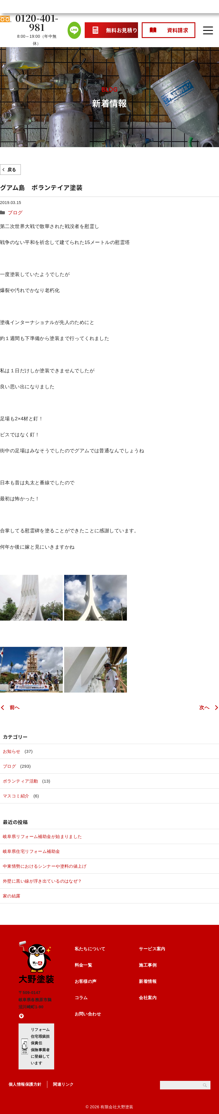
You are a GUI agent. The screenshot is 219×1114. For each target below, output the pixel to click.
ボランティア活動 (20, 781)
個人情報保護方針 (25, 1084)
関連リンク (63, 1084)
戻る (11, 169)
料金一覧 (83, 965)
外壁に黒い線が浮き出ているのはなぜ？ (42, 881)
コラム (81, 997)
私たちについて (90, 948)
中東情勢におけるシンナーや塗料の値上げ (44, 866)
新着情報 (148, 981)
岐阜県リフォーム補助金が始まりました (42, 836)
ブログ (15, 212)
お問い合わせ (88, 1013)
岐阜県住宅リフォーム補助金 (31, 851)
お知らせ (12, 751)
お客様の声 (86, 981)
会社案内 (148, 997)
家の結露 (12, 895)
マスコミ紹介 (16, 795)
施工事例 (148, 965)
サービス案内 (152, 948)
